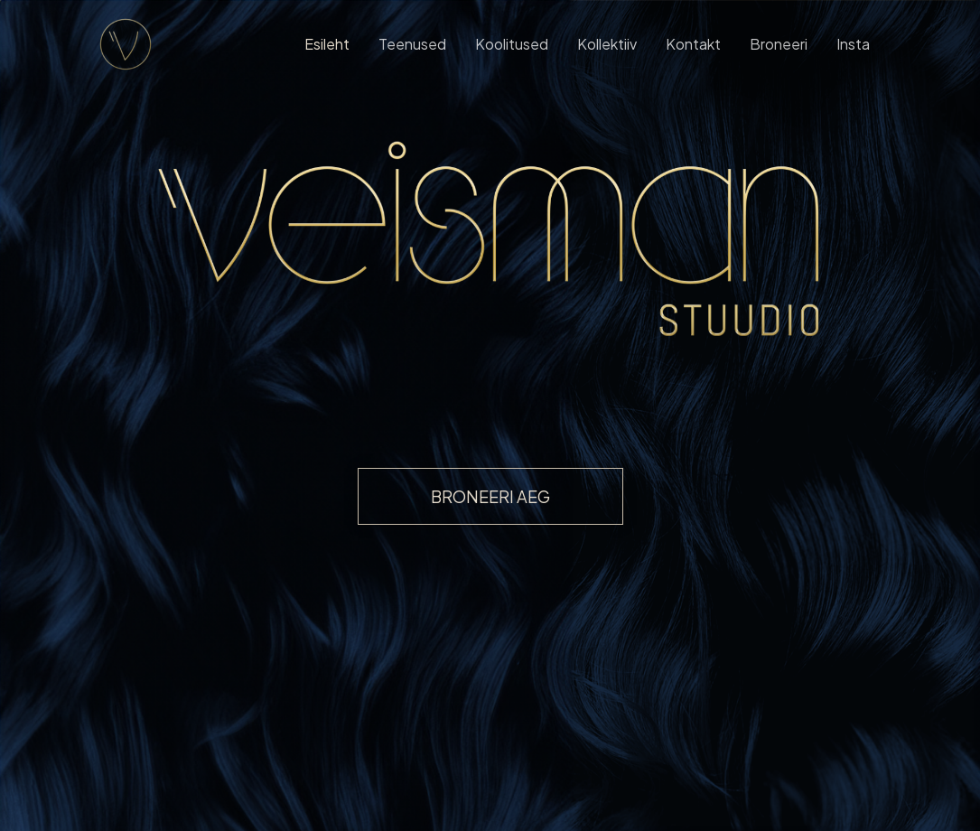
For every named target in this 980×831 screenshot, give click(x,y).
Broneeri (778, 43)
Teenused (412, 43)
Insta (853, 43)
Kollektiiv (607, 43)
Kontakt (693, 43)
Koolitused (511, 43)
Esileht (327, 43)
